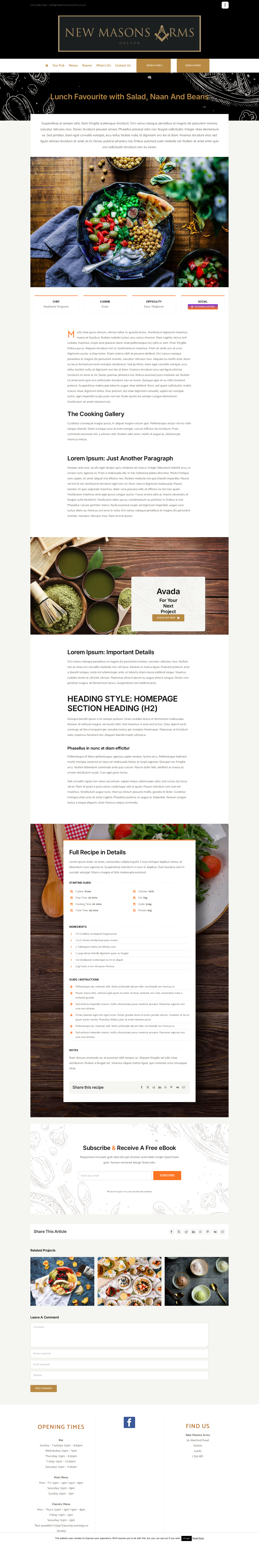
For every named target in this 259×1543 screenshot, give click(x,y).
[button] (32, 1281)
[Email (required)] (119, 1364)
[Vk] (177, 1087)
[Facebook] (142, 1087)
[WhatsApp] (165, 1087)
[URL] (119, 1375)
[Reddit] (154, 1087)
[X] (148, 1087)
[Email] (183, 1087)
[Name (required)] (119, 1353)
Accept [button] (186, 1538)
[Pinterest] (171, 1087)
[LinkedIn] (160, 1087)
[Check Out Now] (168, 617)
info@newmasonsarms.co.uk (68, 5)
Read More (198, 1538)
